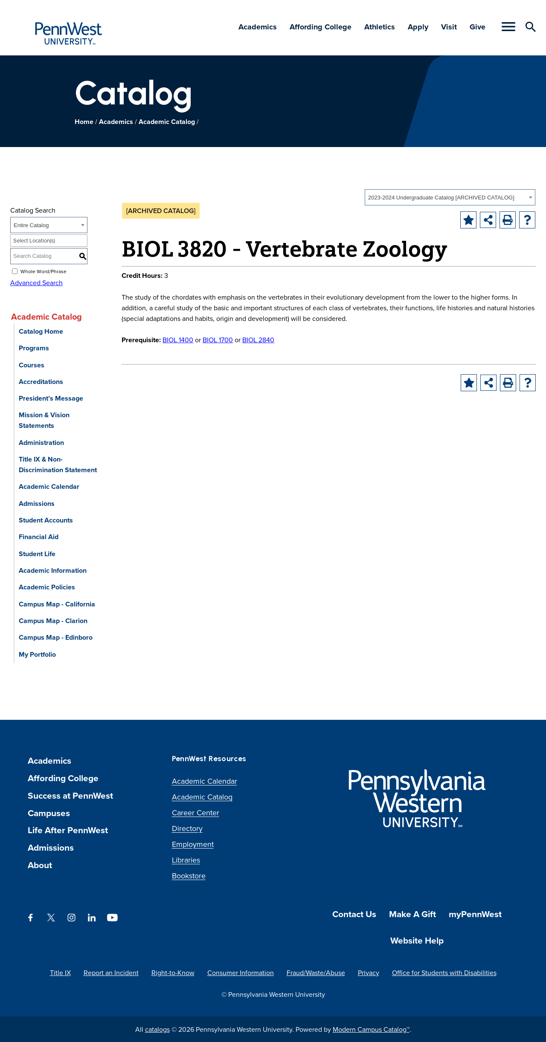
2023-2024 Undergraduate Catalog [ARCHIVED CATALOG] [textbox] (441, 197)
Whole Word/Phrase (43, 270)
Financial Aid (38, 537)
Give (477, 26)
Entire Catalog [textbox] (31, 225)
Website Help (417, 940)
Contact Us (354, 914)
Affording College (320, 26)
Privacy (368, 972)
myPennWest (475, 914)
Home (84, 122)
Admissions (37, 503)
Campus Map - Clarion (53, 621)
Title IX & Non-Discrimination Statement (58, 464)
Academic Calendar (49, 486)
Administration (41, 442)
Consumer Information (240, 972)
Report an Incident (111, 972)
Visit (449, 26)
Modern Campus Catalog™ (371, 1029)
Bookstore (189, 875)
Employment (193, 844)
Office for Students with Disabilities (444, 972)
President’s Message (51, 398)
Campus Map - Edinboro (56, 637)
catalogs (157, 1029)
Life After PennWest (68, 830)
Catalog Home (41, 331)
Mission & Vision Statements (44, 420)
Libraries (186, 859)
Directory (187, 828)
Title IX (60, 972)
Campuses (49, 813)
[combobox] (450, 197)
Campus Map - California (57, 604)
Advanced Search (36, 282)
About (40, 865)
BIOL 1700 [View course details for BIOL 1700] (218, 339)
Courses (31, 365)
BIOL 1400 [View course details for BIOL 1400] (178, 339)
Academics (257, 26)
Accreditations (41, 382)
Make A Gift (412, 914)
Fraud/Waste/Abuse (316, 972)
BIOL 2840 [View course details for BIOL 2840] (258, 339)
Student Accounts (46, 520)
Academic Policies (47, 587)
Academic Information (53, 570)
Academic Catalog (167, 122)
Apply (418, 26)
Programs (34, 348)
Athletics (379, 26)
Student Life (37, 554)
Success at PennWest (70, 795)
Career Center (195, 812)
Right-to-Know (173, 972)
